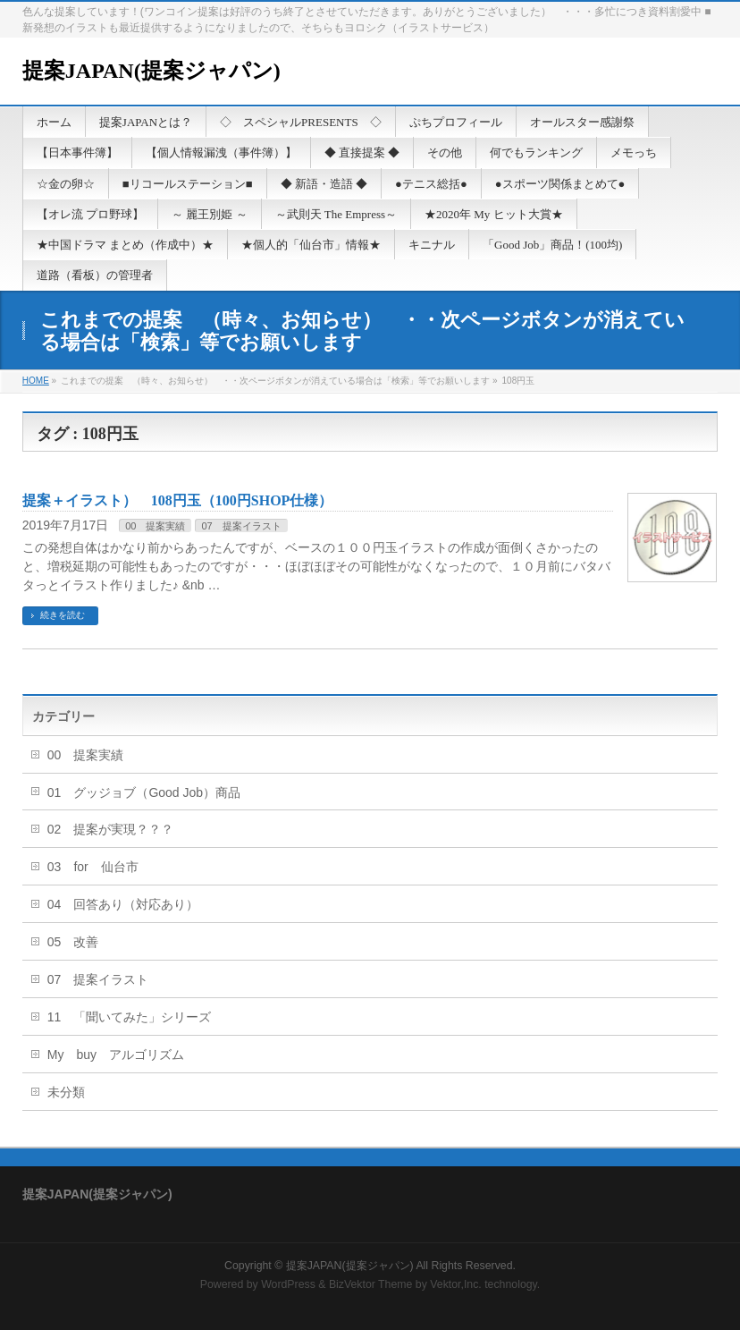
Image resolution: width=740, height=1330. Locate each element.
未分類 (66, 1092)
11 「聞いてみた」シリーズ (129, 1017)
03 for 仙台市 (93, 867)
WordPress (288, 1284)
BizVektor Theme (371, 1284)
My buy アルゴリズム (115, 1054)
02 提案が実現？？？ (110, 829)
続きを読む (62, 615)
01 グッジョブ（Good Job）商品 (143, 792)
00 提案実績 (155, 526)
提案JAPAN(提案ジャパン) (151, 70)
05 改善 (73, 942)
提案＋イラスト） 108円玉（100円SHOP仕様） (177, 500)
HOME (35, 380)
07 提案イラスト (241, 526)
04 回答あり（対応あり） (123, 904)
